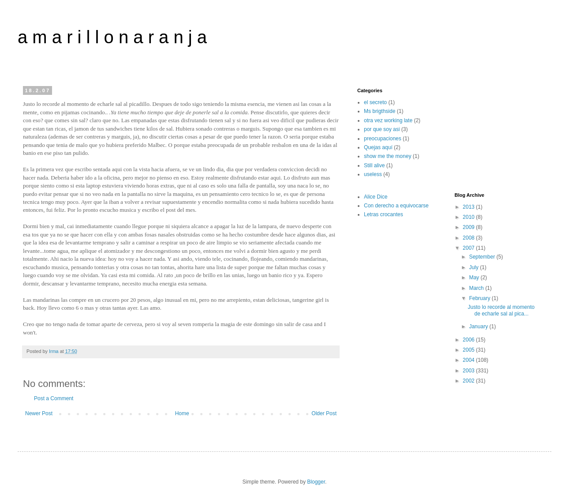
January (479, 326)
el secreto (375, 102)
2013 (469, 207)
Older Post (324, 413)
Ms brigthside (379, 111)
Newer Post (38, 413)
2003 (469, 371)
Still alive (374, 165)
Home (182, 413)
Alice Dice (375, 197)
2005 (469, 350)
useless (373, 174)
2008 (469, 238)
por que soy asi (382, 129)
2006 (469, 340)
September (482, 257)
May (474, 277)
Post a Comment (53, 398)
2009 (469, 227)
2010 (469, 217)
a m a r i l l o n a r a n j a (112, 37)
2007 (469, 248)
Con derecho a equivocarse (396, 206)
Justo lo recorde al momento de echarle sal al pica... (501, 310)
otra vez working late (388, 120)
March (477, 288)
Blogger (316, 482)
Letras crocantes (383, 214)
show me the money (387, 156)
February (480, 298)
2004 (469, 360)
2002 (469, 381)
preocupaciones (382, 138)
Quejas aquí (378, 147)
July (474, 267)
